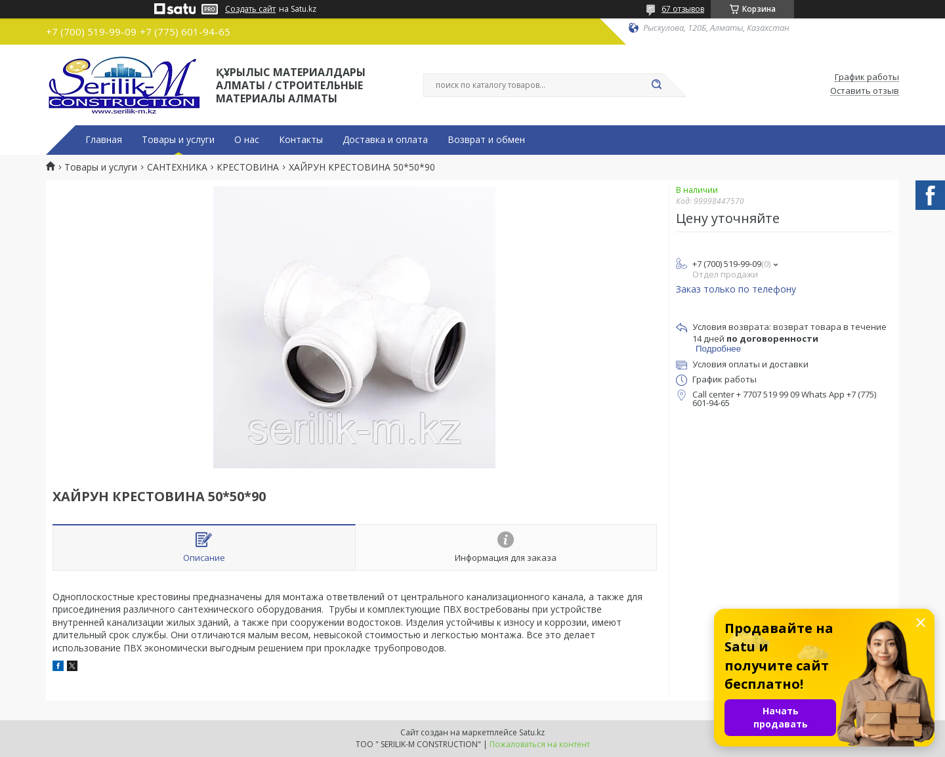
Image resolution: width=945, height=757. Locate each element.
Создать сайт (250, 9)
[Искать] (656, 85)
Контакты (301, 139)
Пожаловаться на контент (540, 744)
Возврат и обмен (486, 139)
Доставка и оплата (385, 139)
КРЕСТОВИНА (248, 167)
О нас (246, 139)
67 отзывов (683, 8)
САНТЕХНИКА (177, 167)
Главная (103, 139)
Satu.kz (532, 732)
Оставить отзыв (864, 91)
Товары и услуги (178, 139)
